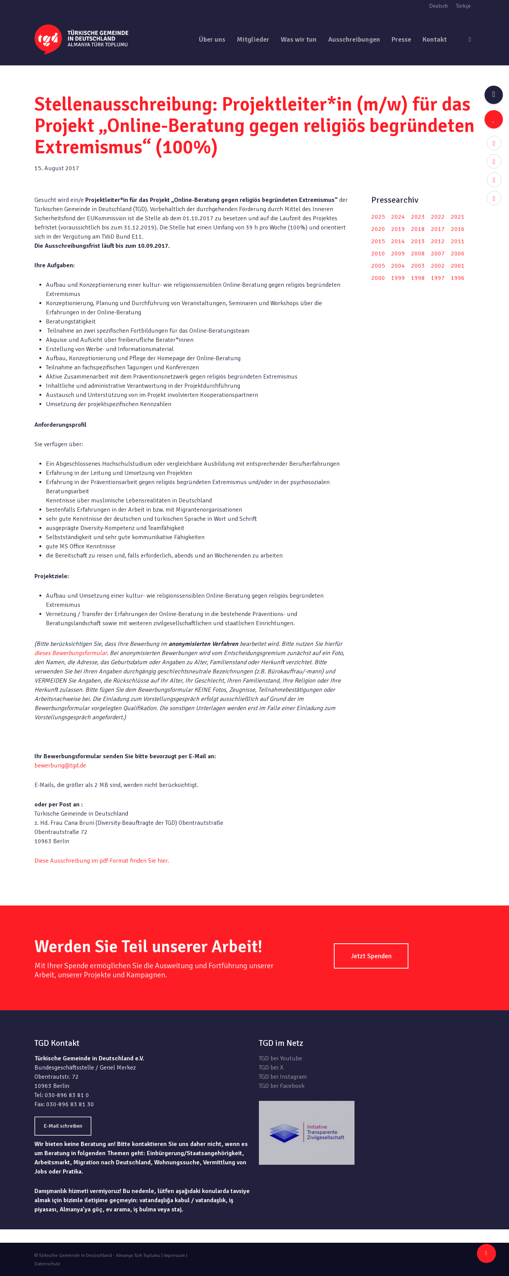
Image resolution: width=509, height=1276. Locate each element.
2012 (438, 241)
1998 (418, 278)
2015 (378, 241)
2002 (438, 266)
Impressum (174, 1255)
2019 (398, 229)
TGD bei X (271, 1067)
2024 (398, 217)
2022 (438, 217)
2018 (418, 229)
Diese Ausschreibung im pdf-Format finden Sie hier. (101, 861)
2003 (418, 266)
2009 (398, 253)
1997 (438, 278)
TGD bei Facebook (281, 1086)
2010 (378, 253)
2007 (438, 253)
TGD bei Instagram (283, 1077)
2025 (378, 217)
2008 (418, 253)
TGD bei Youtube (280, 1058)
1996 (458, 278)
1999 (398, 278)
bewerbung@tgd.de (60, 765)
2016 (458, 229)
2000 (378, 278)
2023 (418, 217)
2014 (398, 241)
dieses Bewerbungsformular (70, 653)
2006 (458, 253)
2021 (458, 217)
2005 (378, 266)
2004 (398, 266)
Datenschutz (47, 1264)
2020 (378, 229)
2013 (418, 241)
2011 (458, 241)
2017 (438, 229)
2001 (458, 266)
